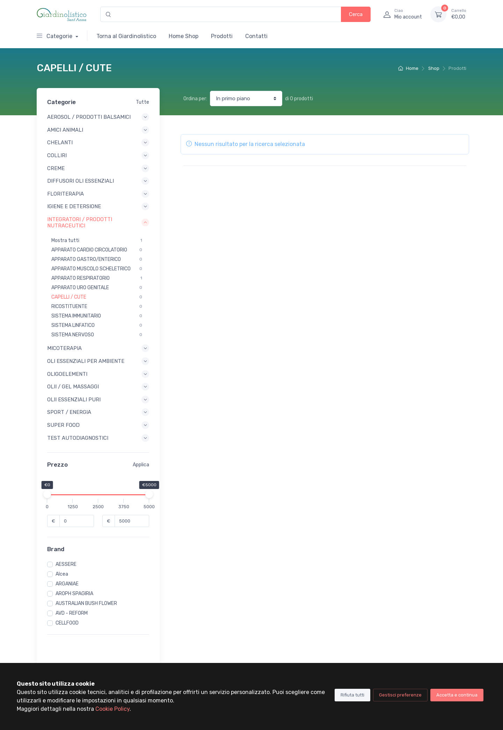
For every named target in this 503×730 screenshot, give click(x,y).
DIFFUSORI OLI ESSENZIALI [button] (98, 181)
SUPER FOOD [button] (98, 425)
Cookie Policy (112, 709)
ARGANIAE (67, 584)
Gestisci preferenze (400, 695)
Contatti (256, 36)
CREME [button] (98, 168)
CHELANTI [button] (98, 142)
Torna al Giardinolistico (126, 36)
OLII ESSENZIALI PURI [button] (98, 399)
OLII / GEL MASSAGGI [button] (98, 386)
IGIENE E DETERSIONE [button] (98, 206)
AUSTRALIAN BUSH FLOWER (86, 603)
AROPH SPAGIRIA (74, 594)
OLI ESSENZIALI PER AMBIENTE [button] (98, 361)
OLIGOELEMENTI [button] (98, 374)
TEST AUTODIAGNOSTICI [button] (98, 438)
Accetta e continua (457, 695)
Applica (141, 465)
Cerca (356, 14)
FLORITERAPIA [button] (98, 194)
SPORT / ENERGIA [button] (98, 412)
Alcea (62, 574)
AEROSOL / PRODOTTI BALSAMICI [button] (98, 117)
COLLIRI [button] (98, 155)
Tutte (142, 102)
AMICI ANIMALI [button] (98, 130)
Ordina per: (195, 99)
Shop (433, 68)
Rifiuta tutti (352, 695)
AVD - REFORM (72, 613)
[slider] (47, 494)
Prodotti (222, 36)
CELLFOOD (67, 623)
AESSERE (66, 564)
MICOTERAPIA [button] (98, 348)
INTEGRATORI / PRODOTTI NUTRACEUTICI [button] (98, 222)
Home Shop (183, 36)
